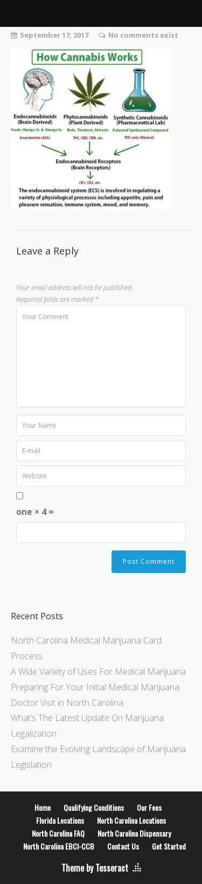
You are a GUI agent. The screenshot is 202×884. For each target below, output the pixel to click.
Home (42, 807)
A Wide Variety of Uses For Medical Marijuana (98, 671)
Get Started (169, 846)
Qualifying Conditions (94, 807)
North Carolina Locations (131, 820)
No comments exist (143, 35)
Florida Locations (60, 820)
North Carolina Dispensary (134, 833)
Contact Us (123, 846)
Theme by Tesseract (94, 867)
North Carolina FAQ (58, 833)
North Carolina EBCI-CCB (58, 846)
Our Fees (149, 807)
